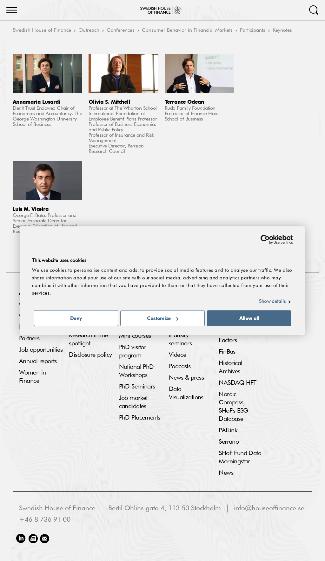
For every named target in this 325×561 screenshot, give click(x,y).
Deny (76, 318)
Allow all (249, 318)
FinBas (227, 352)
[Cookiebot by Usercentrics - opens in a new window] (265, 239)
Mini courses (135, 336)
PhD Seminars (137, 386)
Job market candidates (133, 402)
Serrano (229, 442)
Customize (162, 318)
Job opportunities (41, 350)
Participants (252, 30)
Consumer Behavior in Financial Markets (187, 30)
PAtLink (228, 430)
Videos (177, 355)
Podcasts (179, 366)
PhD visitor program (132, 351)
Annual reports (38, 361)
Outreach (88, 30)
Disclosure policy (90, 355)
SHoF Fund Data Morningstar (240, 457)
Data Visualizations (186, 393)
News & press (186, 378)
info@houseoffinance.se (269, 508)
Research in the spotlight (88, 339)
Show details (272, 301)
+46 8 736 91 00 (44, 520)
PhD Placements (139, 417)
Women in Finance (32, 376)
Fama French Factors (236, 336)
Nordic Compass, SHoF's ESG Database (233, 406)
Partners (29, 338)
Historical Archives (230, 367)
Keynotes (282, 30)
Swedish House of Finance (42, 30)
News (226, 473)
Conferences (121, 30)
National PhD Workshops (136, 371)
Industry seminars (180, 339)
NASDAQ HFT (237, 383)
